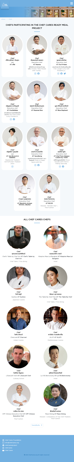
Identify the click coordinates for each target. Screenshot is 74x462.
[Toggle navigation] (71, 3)
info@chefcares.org (12, 442)
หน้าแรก (3, 19)
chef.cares (8, 447)
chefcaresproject (11, 445)
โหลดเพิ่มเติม (36, 425)
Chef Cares (9, 450)
